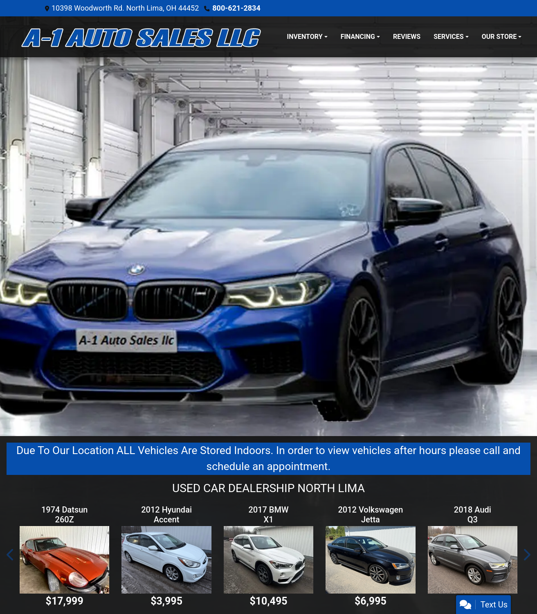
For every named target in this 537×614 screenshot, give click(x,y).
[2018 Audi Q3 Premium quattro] (472, 560)
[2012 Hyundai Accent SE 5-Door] (166, 560)
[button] (11, 554)
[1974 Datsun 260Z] (64, 560)
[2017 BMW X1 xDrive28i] (268, 560)
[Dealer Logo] (143, 37)
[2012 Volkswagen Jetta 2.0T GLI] (370, 560)
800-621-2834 (236, 8)
